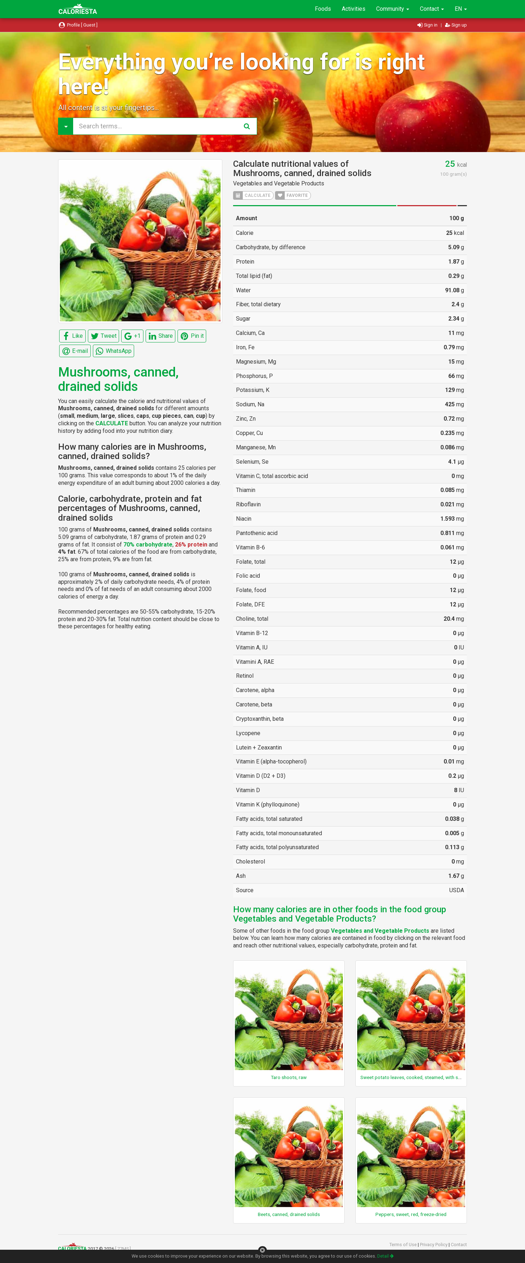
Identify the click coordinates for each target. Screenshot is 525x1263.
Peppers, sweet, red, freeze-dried (410, 1214)
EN (461, 8)
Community (392, 8)
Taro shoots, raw (289, 1077)
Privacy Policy (434, 1244)
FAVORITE (291, 195)
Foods (323, 8)
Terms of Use (403, 1244)
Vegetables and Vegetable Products (278, 183)
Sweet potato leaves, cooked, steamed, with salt (411, 1077)
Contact (432, 8)
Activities (353, 8)
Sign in (428, 25)
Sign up (456, 25)
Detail (385, 1256)
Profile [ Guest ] (78, 25)
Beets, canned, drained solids (289, 1214)
